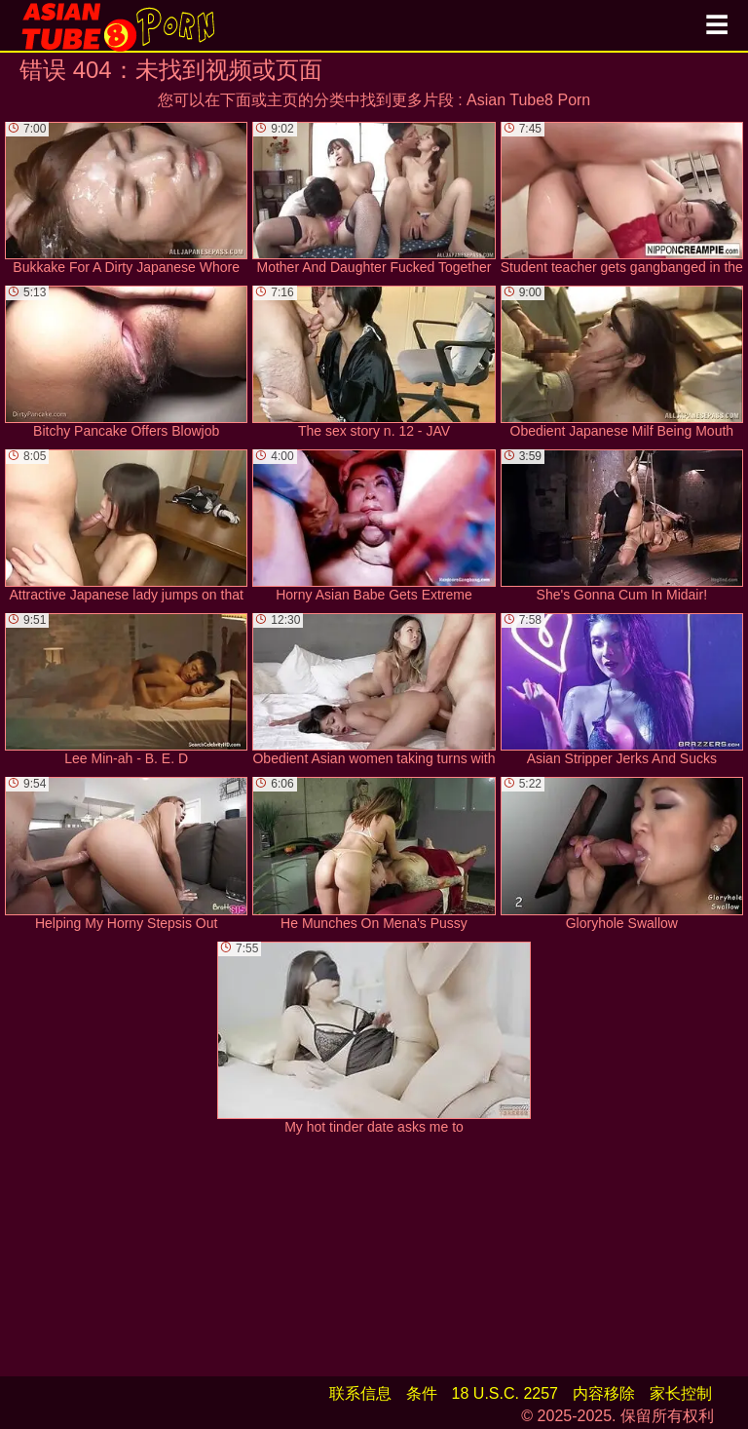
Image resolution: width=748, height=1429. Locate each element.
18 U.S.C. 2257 (505, 1393)
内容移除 (604, 1393)
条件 (421, 1393)
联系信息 (360, 1393)
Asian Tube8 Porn (528, 100)
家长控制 (681, 1393)
